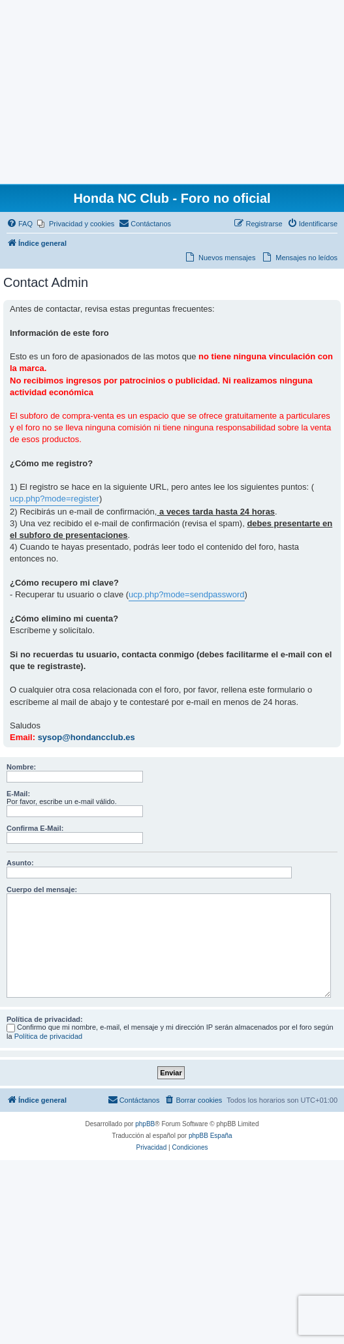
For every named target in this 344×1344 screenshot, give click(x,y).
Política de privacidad (48, 1036)
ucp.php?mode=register (54, 498)
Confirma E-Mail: (35, 828)
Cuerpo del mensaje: (42, 889)
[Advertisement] (172, 91)
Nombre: (21, 767)
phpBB (145, 1123)
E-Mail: (18, 794)
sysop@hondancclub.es (86, 737)
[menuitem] (20, 223)
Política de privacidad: (45, 1019)
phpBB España (210, 1135)
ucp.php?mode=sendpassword (186, 594)
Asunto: (20, 863)
